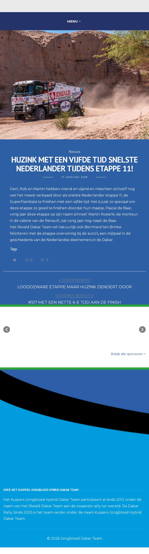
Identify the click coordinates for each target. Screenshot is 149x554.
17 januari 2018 (74, 177)
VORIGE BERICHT (76, 280)
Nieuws (74, 152)
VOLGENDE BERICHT (73, 296)
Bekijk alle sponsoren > (128, 354)
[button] (6, 329)
